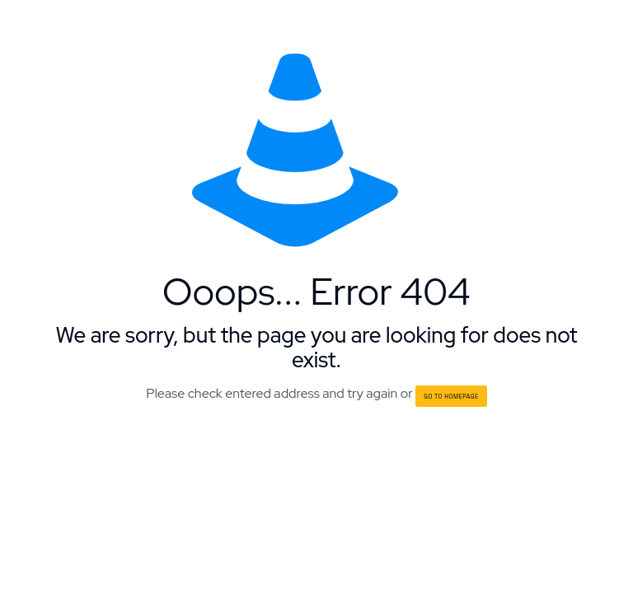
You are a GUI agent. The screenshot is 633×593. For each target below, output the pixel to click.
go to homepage (451, 395)
